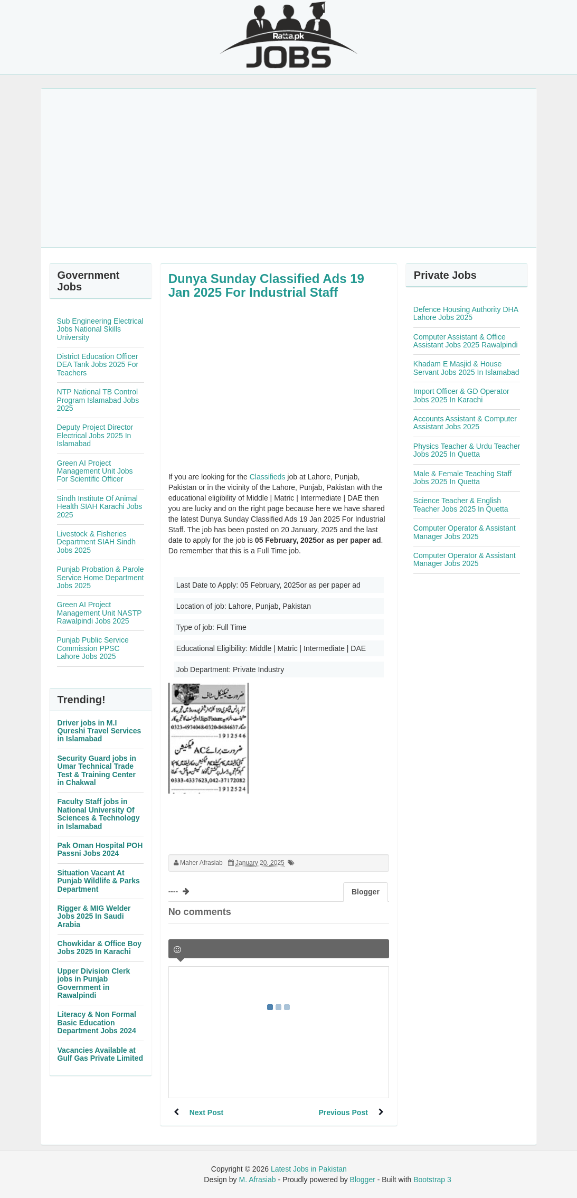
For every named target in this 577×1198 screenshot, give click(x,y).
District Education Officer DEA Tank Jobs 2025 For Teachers (98, 364)
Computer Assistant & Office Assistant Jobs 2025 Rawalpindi (465, 341)
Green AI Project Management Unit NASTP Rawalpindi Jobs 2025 (99, 612)
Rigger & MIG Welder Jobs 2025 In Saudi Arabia (94, 916)
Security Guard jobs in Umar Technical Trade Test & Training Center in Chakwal (97, 770)
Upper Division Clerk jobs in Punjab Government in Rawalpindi (94, 983)
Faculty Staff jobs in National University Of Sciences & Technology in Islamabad (99, 813)
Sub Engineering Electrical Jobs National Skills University (100, 329)
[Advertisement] (288, 168)
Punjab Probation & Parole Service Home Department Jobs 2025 (100, 577)
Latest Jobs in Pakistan (309, 1169)
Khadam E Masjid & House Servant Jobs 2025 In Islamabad (466, 368)
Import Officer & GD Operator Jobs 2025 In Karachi (461, 395)
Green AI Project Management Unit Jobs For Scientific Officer (95, 471)
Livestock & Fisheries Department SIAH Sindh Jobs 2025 (96, 542)
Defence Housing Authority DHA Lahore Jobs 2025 (465, 313)
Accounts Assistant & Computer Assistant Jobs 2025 (465, 422)
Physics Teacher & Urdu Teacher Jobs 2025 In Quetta (467, 450)
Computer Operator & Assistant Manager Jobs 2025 (464, 532)
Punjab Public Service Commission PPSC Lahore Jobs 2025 (93, 648)
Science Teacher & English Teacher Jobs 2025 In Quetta (460, 504)
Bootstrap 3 (432, 1179)
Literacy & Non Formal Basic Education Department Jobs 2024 (97, 1022)
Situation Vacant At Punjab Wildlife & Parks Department (99, 881)
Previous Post (342, 1112)
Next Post (207, 1112)
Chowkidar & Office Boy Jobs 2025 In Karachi (99, 947)
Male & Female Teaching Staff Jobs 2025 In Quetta (462, 477)
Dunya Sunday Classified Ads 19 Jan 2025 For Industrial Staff (266, 285)
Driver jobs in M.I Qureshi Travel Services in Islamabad (99, 731)
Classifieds (268, 477)
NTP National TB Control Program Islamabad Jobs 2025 (98, 400)
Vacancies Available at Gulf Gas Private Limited (101, 1054)
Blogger (362, 1179)
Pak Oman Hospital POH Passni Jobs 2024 (100, 849)
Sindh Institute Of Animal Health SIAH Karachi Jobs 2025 (100, 506)
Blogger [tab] (366, 892)
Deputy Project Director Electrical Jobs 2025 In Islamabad (95, 435)
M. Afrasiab (257, 1179)
